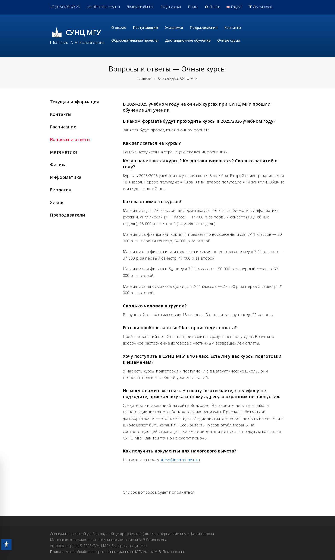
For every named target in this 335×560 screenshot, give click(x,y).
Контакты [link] (60, 114)
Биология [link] (60, 190)
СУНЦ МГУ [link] (83, 32)
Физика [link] (58, 164)
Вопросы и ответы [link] (70, 139)
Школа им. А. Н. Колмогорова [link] (77, 42)
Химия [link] (57, 202)
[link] (6, 544)
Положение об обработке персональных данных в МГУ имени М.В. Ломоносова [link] (117, 551)
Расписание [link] (63, 127)
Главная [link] (144, 78)
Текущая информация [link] (74, 102)
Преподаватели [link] (67, 215)
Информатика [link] (65, 177)
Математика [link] (64, 152)
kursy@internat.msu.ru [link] (180, 459)
